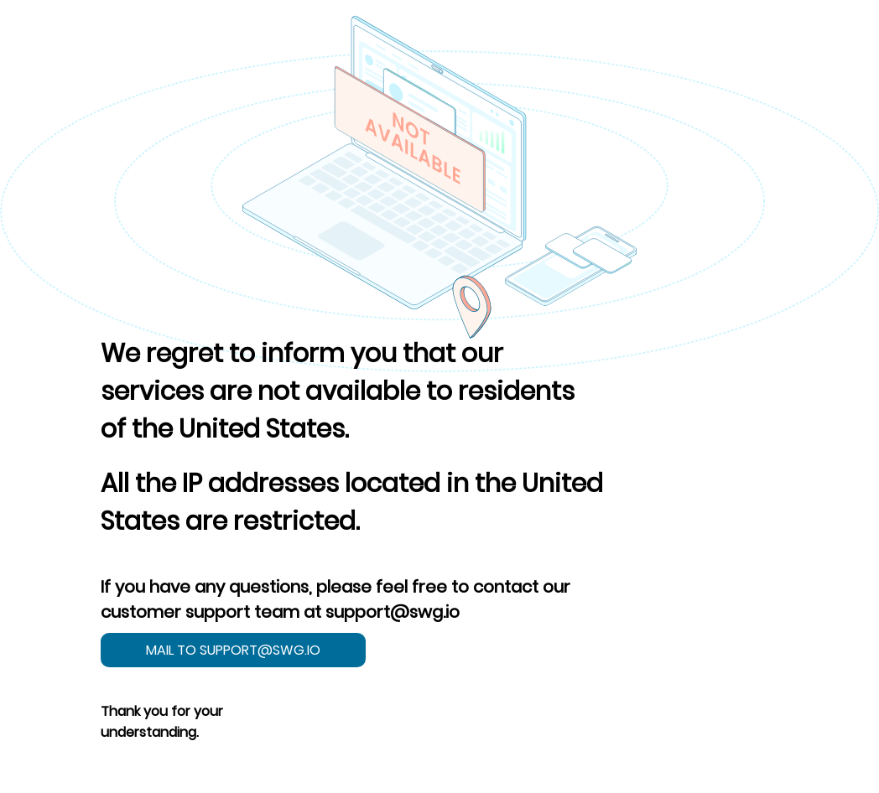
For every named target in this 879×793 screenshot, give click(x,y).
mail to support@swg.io (233, 650)
